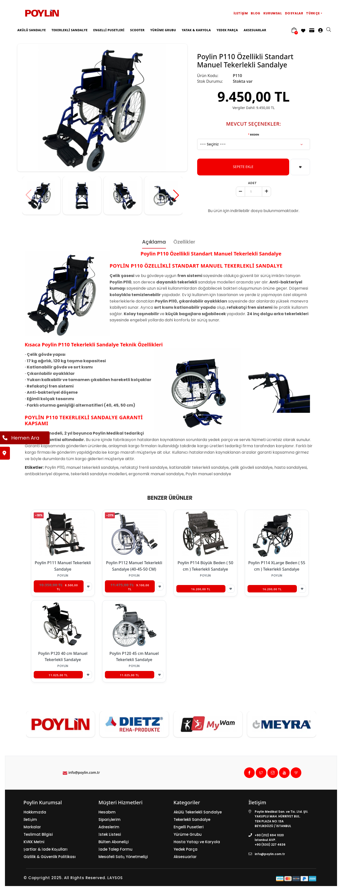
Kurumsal (272, 13)
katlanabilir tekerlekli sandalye (199, 467)
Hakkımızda (35, 812)
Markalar (32, 827)
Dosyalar (294, 13)
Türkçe (313, 13)
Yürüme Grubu (163, 30)
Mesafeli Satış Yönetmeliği (123, 856)
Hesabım (107, 812)
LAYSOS (114, 877)
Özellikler (184, 241)
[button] (176, 195)
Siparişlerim (109, 819)
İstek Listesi (109, 834)
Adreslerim (108, 827)
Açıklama (154, 241)
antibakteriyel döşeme (47, 474)
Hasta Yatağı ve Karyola (197, 841)
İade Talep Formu (115, 849)
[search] (331, 30)
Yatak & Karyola (196, 30)
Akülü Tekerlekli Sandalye (198, 812)
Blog (255, 13)
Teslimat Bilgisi (38, 834)
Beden (254, 135)
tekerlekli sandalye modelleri (99, 474)
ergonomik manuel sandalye (156, 474)
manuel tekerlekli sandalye (92, 467)
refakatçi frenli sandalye (143, 467)
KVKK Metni (34, 841)
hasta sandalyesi (290, 467)
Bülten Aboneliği (113, 841)
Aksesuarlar (255, 30)
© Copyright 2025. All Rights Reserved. (65, 877)
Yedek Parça (227, 30)
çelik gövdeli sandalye (251, 467)
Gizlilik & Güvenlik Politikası (50, 856)
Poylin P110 (54, 467)
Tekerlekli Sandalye (70, 30)
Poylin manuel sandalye (208, 474)
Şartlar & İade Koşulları (45, 849)
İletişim (241, 13)
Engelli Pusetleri (108, 30)
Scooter (137, 30)
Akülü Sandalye (31, 30)
